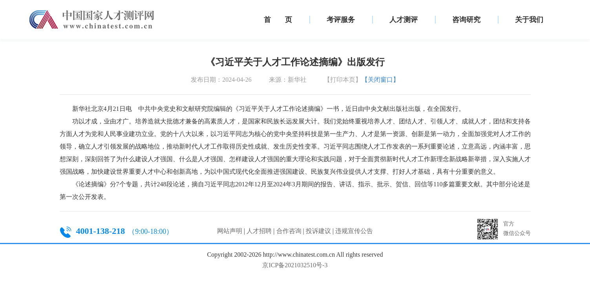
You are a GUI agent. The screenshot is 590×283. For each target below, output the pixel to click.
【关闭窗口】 (380, 79)
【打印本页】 (343, 79)
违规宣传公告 (354, 231)
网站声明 (229, 231)
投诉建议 (318, 231)
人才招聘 (259, 231)
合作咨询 (288, 231)
